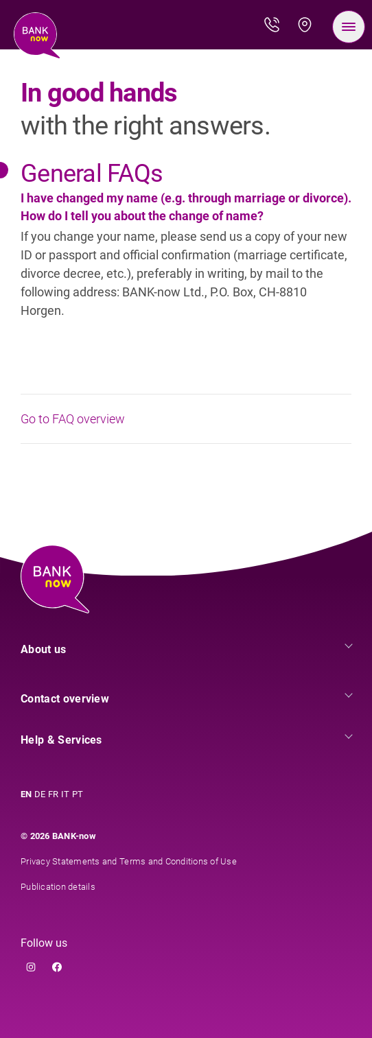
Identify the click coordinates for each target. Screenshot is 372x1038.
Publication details (58, 886)
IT (65, 794)
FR (53, 794)
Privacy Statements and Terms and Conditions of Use (129, 861)
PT (77, 794)
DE (39, 794)
